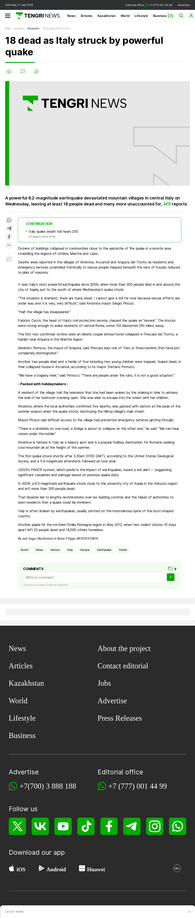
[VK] (40, 826)
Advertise (183, 5)
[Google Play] (41, 869)
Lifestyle (141, 16)
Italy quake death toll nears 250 (53, 231)
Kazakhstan (107, 16)
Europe (85, 549)
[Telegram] (132, 826)
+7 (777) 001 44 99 (137, 786)
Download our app (37, 852)
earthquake (104, 549)
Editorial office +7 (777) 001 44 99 (149, 5)
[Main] (36, 16)
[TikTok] (86, 826)
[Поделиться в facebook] (9, 237)
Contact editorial (123, 665)
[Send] (170, 577)
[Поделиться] (36, 72)
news (39, 549)
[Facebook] (109, 826)
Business (160, 16)
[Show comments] (22, 71)
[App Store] (12, 869)
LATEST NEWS (14, 911)
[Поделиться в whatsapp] (9, 220)
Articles (86, 16)
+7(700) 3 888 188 (47, 786)
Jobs (104, 683)
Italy (70, 549)
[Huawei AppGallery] (82, 869)
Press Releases (120, 718)
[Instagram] (154, 826)
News (71, 16)
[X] (17, 826)
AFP (167, 204)
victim (24, 549)
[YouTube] (63, 826)
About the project (124, 648)
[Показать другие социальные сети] (9, 245)
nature (55, 549)
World (125, 16)
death (123, 549)
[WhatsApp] (177, 826)
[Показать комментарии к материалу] (9, 259)
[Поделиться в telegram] (9, 229)
